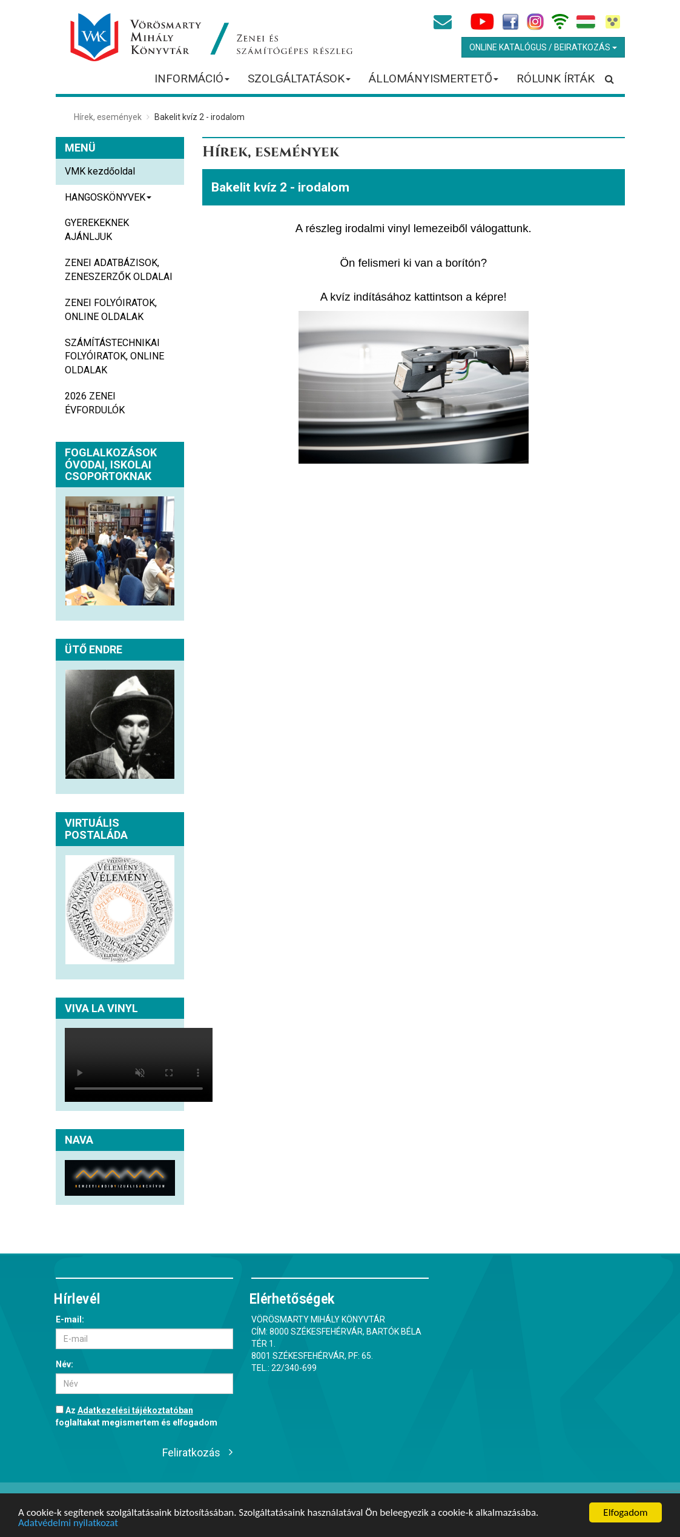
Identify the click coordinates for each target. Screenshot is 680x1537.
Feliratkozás (191, 1452)
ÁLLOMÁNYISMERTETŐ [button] (434, 82)
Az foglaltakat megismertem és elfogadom (136, 1416)
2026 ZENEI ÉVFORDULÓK (95, 403)
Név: (64, 1364)
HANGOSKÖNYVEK (108, 201)
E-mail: (70, 1319)
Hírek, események (108, 117)
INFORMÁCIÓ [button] (192, 82)
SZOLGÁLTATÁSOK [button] (299, 82)
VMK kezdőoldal (100, 171)
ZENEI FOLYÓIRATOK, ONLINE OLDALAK (111, 309)
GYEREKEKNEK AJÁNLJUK (97, 229)
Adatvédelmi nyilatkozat (68, 1523)
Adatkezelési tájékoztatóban (135, 1410)
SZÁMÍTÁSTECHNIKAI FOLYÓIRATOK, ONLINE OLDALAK (114, 356)
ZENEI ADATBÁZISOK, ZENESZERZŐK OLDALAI (119, 269)
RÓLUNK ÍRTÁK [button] (556, 78)
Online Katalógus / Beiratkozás (543, 47)
